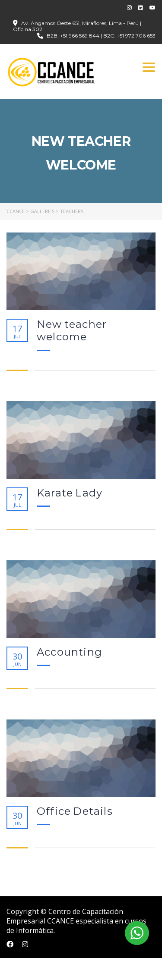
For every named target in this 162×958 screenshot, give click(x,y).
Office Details (75, 811)
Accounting (69, 652)
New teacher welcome (72, 330)
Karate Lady (69, 493)
